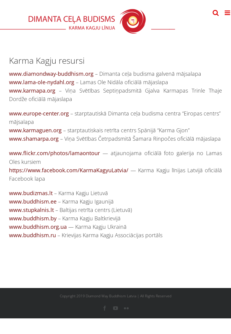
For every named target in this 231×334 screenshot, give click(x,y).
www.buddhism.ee (33, 201)
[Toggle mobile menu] (228, 13)
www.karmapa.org (32, 90)
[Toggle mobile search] (216, 13)
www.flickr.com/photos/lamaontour (54, 153)
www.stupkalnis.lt (31, 209)
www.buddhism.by (33, 218)
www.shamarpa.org (34, 138)
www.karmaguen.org (35, 130)
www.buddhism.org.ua (38, 226)
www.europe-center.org (39, 113)
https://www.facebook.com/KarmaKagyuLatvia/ (68, 170)
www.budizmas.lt (31, 193)
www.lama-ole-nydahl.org (41, 82)
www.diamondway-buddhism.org (51, 73)
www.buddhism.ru (32, 235)
